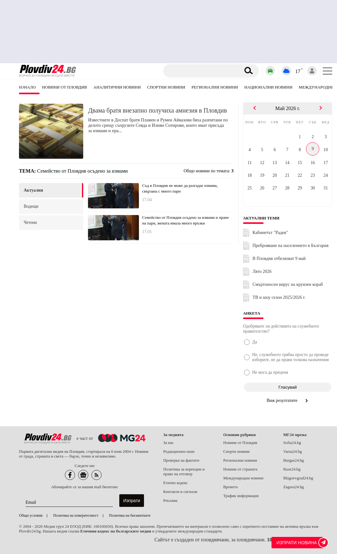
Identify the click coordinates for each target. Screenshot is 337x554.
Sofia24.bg (292, 442)
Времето (230, 487)
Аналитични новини (117, 87)
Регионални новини (214, 87)
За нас (168, 442)
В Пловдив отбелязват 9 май (279, 258)
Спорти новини (236, 451)
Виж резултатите (288, 400)
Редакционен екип (179, 451)
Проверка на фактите (181, 460)
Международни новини (243, 478)
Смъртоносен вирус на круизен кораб (288, 284)
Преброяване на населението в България (290, 245)
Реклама (170, 500)
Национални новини (268, 87)
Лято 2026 (262, 271)
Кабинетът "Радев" (270, 232)
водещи (31, 206)
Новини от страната (240, 469)
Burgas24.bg (293, 460)
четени (30, 222)
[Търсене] (203, 71)
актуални (33, 190)
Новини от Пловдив (64, 87)
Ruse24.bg (291, 469)
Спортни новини (166, 87)
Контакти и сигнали (180, 491)
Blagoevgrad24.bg (298, 478)
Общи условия (30, 515)
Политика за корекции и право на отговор (184, 471)
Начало (27, 87)
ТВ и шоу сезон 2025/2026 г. (279, 297)
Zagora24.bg (293, 487)
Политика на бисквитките (130, 515)
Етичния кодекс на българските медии (115, 531)
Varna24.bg (292, 451)
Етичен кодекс (175, 483)
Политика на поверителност (75, 515)
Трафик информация (241, 496)
